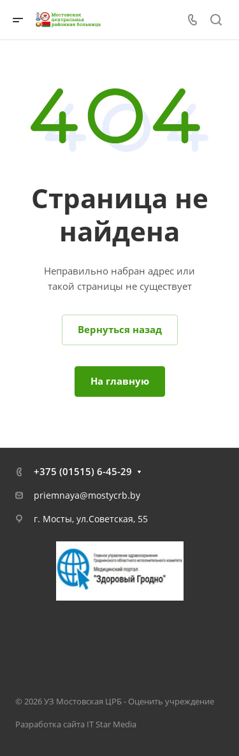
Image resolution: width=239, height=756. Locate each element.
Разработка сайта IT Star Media (75, 724)
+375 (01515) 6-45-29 (83, 471)
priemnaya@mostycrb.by (87, 495)
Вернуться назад (120, 329)
